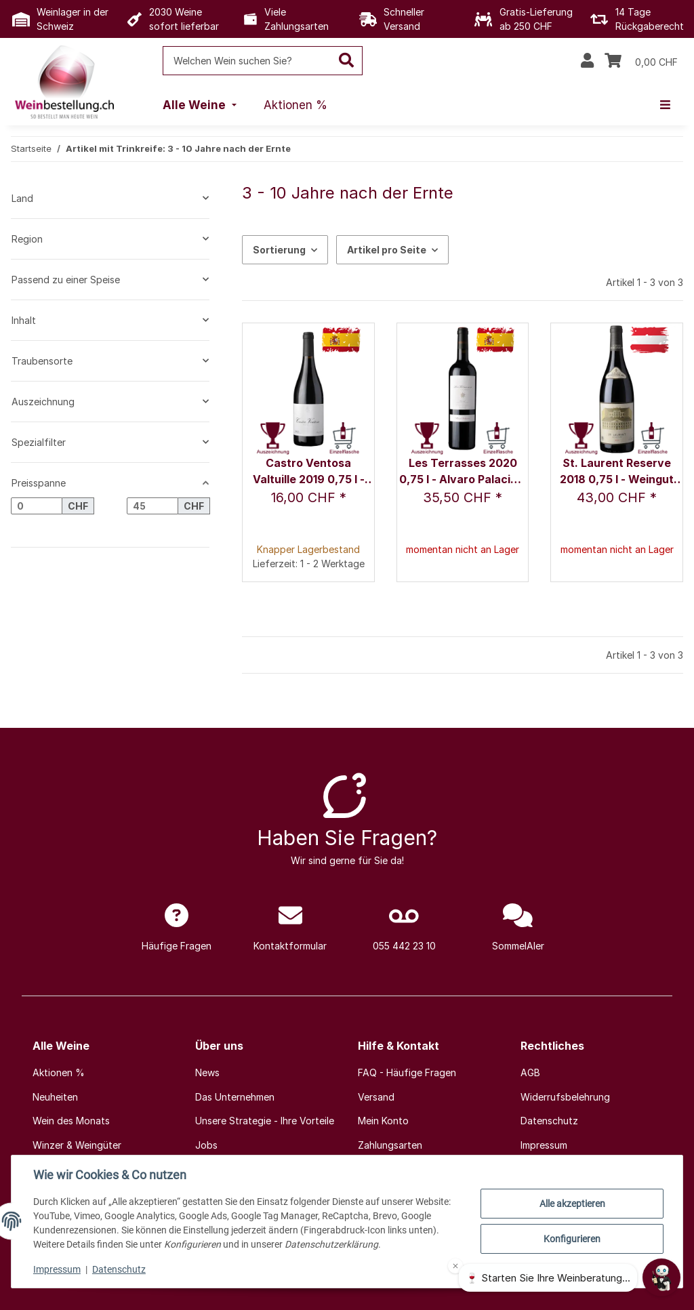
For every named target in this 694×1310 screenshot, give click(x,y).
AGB (530, 1072)
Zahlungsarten (390, 1145)
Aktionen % (59, 1072)
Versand (376, 1097)
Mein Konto (383, 1120)
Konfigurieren (572, 1238)
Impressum (57, 1269)
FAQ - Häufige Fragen (407, 1072)
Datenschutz (119, 1269)
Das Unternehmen (234, 1097)
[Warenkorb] (641, 61)
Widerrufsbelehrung (565, 1097)
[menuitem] (201, 105)
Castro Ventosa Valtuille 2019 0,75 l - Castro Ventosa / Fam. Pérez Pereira (308, 472)
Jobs (206, 1145)
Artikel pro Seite (386, 249)
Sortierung (279, 249)
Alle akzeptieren (572, 1203)
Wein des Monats (71, 1120)
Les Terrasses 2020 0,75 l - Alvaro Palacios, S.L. (463, 472)
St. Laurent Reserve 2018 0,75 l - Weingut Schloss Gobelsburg (617, 472)
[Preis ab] (36, 506)
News (207, 1072)
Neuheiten (55, 1097)
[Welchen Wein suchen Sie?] (247, 60)
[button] (587, 61)
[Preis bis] (152, 506)
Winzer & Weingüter (77, 1145)
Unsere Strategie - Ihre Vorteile (264, 1120)
